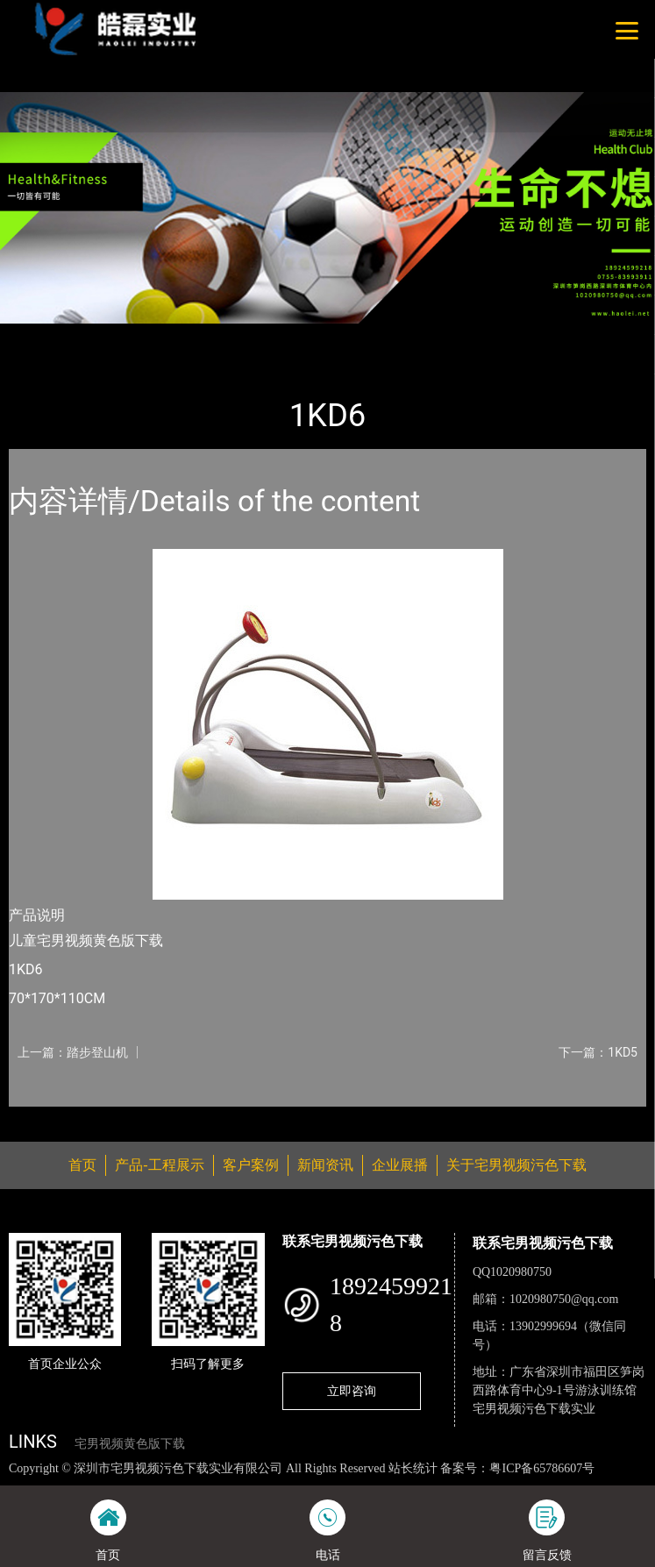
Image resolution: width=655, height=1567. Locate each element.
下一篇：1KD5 (598, 1052)
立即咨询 (351, 1391)
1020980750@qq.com (564, 1299)
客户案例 (251, 1164)
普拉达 (185, 335)
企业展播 (400, 1164)
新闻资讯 (325, 1164)
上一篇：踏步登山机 (73, 1052)
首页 (37, 335)
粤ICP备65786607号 (541, 1468)
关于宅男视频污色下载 (516, 1164)
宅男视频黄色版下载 (130, 1443)
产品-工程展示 (108, 335)
